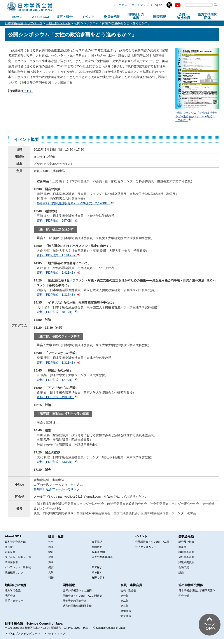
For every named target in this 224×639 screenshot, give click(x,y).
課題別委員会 (186, 562)
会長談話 (97, 541)
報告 (51, 577)
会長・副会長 (128, 590)
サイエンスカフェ (145, 547)
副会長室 (10, 552)
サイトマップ (140, 5)
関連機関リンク (14, 572)
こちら (28, 91)
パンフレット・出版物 (18, 567)
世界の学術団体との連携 (77, 590)
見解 (51, 572)
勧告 (51, 552)
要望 (51, 557)
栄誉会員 (126, 616)
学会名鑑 (183, 595)
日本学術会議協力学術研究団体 (196, 590)
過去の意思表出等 (102, 557)
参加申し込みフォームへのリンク (57, 489)
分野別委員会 (186, 557)
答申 (51, 541)
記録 (181, 572)
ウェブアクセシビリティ (24, 633)
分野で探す (98, 577)
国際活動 (159, 17)
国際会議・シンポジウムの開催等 (82, 595)
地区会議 (10, 595)
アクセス (121, 5)
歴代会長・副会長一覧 (18, 557)
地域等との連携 (15, 585)
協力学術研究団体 (190, 585)
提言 (51, 567)
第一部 (124, 595)
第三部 (124, 605)
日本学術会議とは (15, 541)
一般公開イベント (58, 23)
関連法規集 (11, 562)
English (157, 5)
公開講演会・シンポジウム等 (152, 541)
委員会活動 (112, 17)
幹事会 (182, 547)
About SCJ (40, 17)
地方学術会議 (13, 590)
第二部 (124, 600)
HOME (17, 17)
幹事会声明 (98, 552)
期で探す (97, 572)
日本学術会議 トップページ (23, 23)
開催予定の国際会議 (74, 600)
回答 (51, 547)
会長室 (9, 547)
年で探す (97, 567)
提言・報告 (64, 17)
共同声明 (97, 547)
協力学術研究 (207, 16)
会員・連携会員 (131, 585)
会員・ (183, 16)
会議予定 (183, 567)
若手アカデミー (14, 600)
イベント (88, 17)
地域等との (136, 16)
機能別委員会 (186, 552)
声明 (51, 562)
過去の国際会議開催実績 (77, 605)
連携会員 (126, 611)
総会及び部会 (186, 541)
